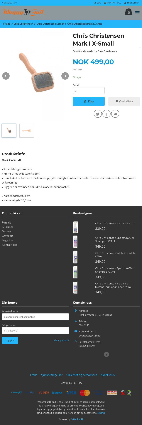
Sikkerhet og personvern (81, 375)
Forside (6, 23)
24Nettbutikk (77, 419)
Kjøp (89, 101)
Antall (76, 85)
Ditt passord (9, 325)
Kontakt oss (9, 244)
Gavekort (7, 236)
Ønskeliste (124, 101)
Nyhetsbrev (108, 375)
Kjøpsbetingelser (51, 375)
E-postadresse (10, 311)
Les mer (101, 412)
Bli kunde (7, 227)
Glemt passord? (61, 340)
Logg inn (7, 240)
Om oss (6, 231)
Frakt (33, 375)
